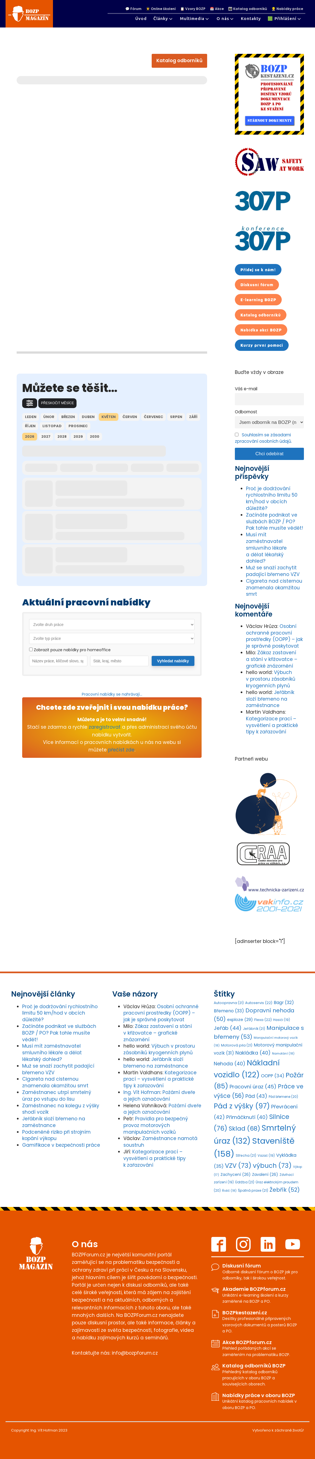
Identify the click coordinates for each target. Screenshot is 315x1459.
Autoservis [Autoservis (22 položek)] (258, 1002)
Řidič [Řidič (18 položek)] (229, 1190)
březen (68, 416)
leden (30, 416)
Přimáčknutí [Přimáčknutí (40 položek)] (247, 1117)
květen (108, 416)
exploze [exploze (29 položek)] (240, 1019)
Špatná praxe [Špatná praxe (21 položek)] (253, 1190)
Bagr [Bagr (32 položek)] (284, 1002)
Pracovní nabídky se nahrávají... (112, 694)
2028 (62, 436)
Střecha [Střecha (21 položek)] (246, 1155)
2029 (78, 436)
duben (88, 416)
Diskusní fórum (256, 284)
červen (130, 416)
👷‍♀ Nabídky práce (287, 9)
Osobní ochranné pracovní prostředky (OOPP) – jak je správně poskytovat (274, 636)
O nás (226, 18)
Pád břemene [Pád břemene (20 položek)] (283, 1097)
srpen (176, 416)
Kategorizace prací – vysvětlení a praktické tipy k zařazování (272, 725)
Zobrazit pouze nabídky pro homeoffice (70, 650)
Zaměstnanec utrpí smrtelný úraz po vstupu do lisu (56, 1095)
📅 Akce (217, 9)
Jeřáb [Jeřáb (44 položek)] (228, 1028)
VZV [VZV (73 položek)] (238, 1165)
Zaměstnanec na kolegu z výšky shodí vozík (60, 1109)
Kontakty (251, 18)
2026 (29, 436)
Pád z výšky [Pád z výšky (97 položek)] (242, 1106)
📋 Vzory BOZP (192, 9)
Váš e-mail (246, 389)
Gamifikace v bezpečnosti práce (61, 1145)
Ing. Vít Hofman (141, 1092)
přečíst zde (121, 749)
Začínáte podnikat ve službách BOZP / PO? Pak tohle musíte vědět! (274, 522)
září (193, 416)
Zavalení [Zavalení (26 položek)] (265, 1174)
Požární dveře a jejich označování (159, 1095)
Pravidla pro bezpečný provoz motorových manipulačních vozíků (155, 1125)
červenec (153, 416)
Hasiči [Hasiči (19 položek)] (281, 1020)
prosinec (78, 426)
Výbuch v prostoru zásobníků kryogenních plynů (270, 679)
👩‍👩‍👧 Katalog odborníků (247, 9)
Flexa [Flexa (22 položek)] (263, 1019)
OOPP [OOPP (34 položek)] (272, 1076)
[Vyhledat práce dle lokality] (119, 661)
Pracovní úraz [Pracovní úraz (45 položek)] (253, 1086)
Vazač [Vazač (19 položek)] (266, 1155)
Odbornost (246, 412)
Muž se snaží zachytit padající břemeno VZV (272, 571)
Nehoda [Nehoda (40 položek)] (229, 1063)
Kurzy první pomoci (261, 345)
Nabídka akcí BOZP (261, 330)
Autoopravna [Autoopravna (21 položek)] (229, 1002)
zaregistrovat (105, 727)
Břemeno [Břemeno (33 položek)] (229, 1011)
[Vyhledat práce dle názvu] (58, 661)
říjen (30, 426)
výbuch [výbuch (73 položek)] (272, 1165)
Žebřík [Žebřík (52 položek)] (285, 1190)
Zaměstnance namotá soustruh (160, 1141)
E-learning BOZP (258, 299)
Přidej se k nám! (258, 269)
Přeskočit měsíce (57, 403)
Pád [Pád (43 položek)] (256, 1096)
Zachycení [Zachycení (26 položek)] (235, 1174)
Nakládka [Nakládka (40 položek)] (253, 1053)
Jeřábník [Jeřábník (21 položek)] (254, 1028)
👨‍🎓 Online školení (161, 9)
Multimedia (195, 18)
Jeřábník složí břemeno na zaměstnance (270, 699)
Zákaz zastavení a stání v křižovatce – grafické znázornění (271, 659)
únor (48, 416)
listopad (52, 426)
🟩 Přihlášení (285, 18)
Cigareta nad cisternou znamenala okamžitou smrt (274, 588)
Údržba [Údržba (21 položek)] (244, 1182)
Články (163, 18)
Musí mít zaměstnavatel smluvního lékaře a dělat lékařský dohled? (266, 547)
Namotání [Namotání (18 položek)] (283, 1053)
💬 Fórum (133, 9)
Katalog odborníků (179, 60)
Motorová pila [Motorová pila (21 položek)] (236, 1045)
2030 (94, 436)
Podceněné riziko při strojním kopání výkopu (56, 1135)
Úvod (141, 18)
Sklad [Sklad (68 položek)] (244, 1128)
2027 (45, 436)
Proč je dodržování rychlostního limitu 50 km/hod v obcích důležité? (272, 498)
